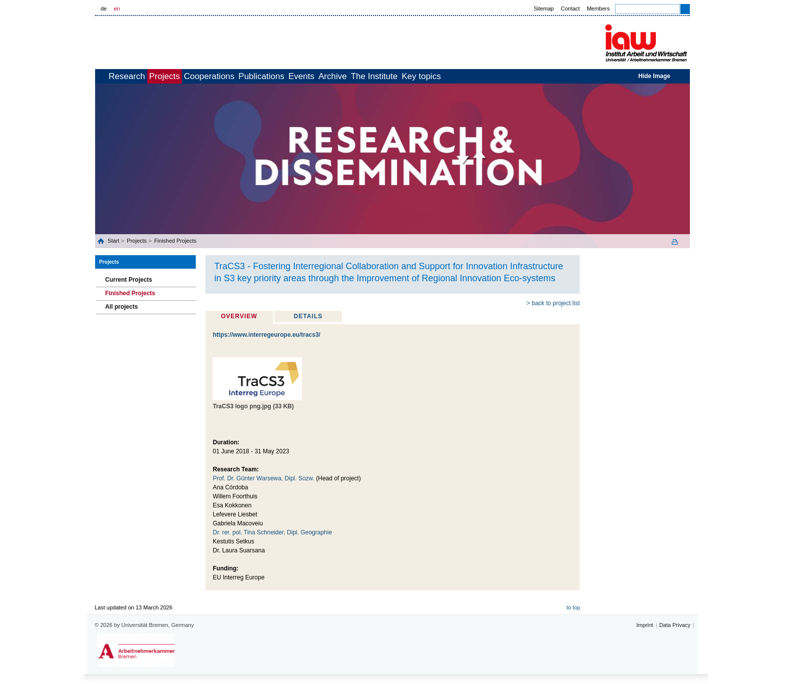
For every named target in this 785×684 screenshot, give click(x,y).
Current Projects (128, 279)
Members (598, 9)
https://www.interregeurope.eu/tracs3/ (266, 334)
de (104, 9)
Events (362, 76)
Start (114, 241)
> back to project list (553, 303)
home (106, 76)
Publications (311, 76)
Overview (239, 316)
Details (308, 316)
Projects (192, 76)
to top (573, 607)
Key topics (514, 76)
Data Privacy (674, 625)
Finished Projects (175, 241)
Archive (404, 76)
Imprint (644, 625)
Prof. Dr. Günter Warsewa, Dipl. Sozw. (263, 478)
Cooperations (247, 76)
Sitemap (544, 9)
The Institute (457, 76)
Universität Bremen (171, 41)
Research (143, 76)
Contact (570, 9)
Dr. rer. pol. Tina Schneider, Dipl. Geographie (272, 532)
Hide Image (654, 76)
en (117, 9)
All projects (121, 306)
